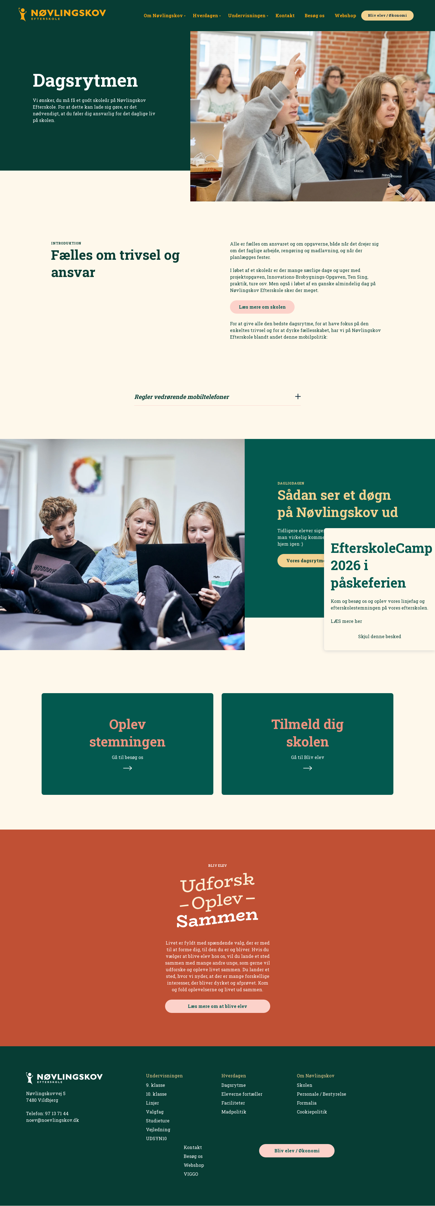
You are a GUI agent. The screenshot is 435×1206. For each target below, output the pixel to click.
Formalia (307, 1103)
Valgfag (155, 1112)
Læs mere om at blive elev (217, 1006)
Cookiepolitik (312, 1112)
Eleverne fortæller (241, 1094)
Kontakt (285, 15)
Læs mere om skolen (262, 307)
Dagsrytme (233, 1085)
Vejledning (158, 1130)
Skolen (304, 1085)
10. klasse (156, 1094)
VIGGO (191, 1174)
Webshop (345, 15)
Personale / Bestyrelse (321, 1094)
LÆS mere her (346, 621)
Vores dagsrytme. (306, 561)
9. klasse (155, 1085)
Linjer (152, 1103)
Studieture (158, 1121)
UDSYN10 (156, 1139)
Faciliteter (233, 1103)
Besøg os (315, 15)
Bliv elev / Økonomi (387, 15)
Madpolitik (233, 1112)
